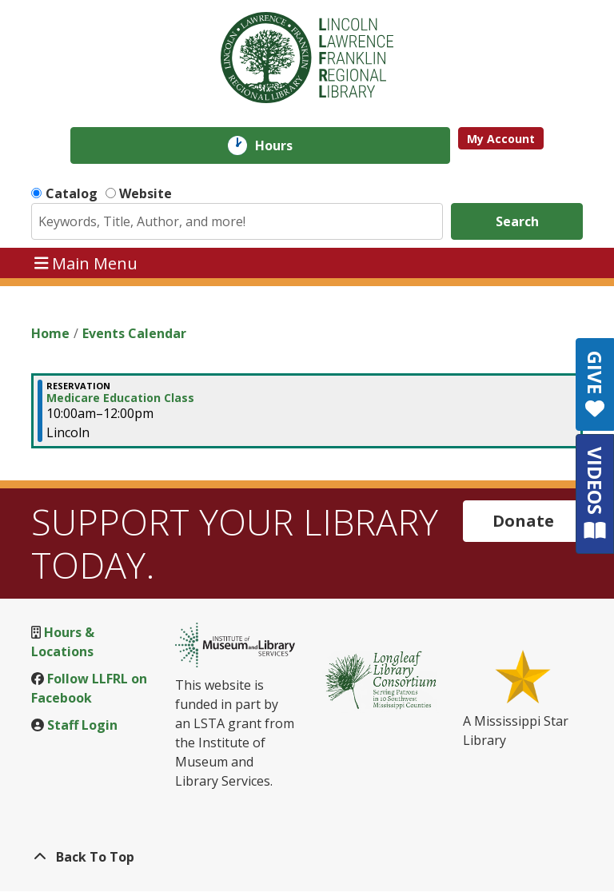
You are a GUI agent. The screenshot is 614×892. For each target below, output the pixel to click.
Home (50, 333)
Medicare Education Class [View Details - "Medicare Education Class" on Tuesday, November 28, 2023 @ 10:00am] (120, 398)
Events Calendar (134, 333)
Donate (523, 521)
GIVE (595, 384)
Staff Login (82, 725)
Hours (285, 145)
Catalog (72, 193)
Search (517, 221)
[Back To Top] (307, 856)
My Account (501, 138)
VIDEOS (595, 493)
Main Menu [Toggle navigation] (86, 262)
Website (145, 193)
